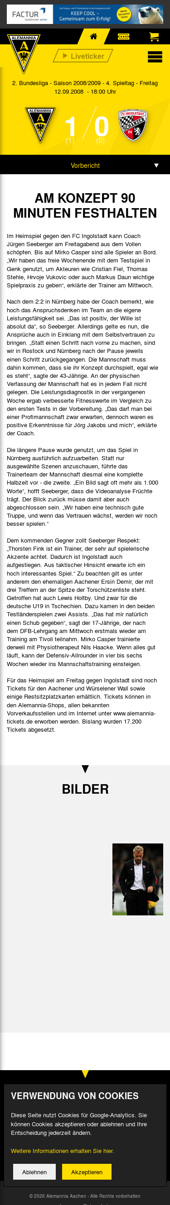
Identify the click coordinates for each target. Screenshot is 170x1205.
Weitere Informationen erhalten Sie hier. (62, 1150)
